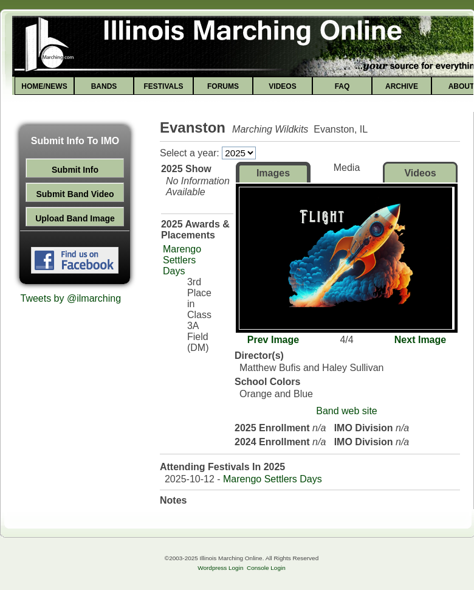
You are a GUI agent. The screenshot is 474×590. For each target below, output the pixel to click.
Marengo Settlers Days (182, 260)
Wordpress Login (220, 567)
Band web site (346, 411)
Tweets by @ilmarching (70, 298)
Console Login (266, 567)
